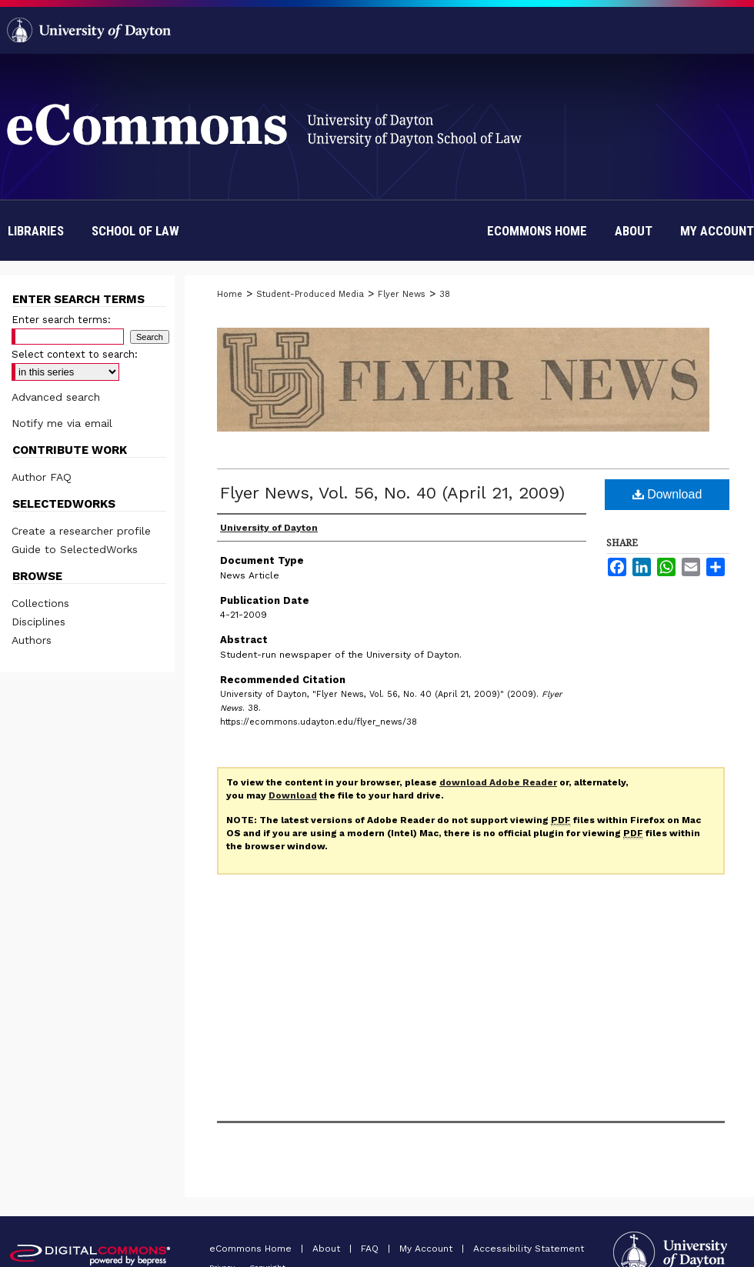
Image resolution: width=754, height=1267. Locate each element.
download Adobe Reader (498, 782)
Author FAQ (42, 477)
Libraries (36, 230)
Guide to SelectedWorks (75, 549)
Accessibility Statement (528, 1248)
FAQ (371, 1248)
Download (667, 494)
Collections (40, 603)
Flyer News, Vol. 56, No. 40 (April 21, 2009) (392, 492)
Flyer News (401, 294)
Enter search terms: (61, 319)
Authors (32, 640)
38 (444, 294)
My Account (427, 1248)
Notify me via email (62, 423)
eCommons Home (252, 1248)
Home (229, 294)
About (327, 1248)
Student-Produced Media (310, 294)
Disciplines (38, 621)
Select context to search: (75, 354)
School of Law (135, 230)
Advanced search (56, 397)
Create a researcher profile (81, 531)
